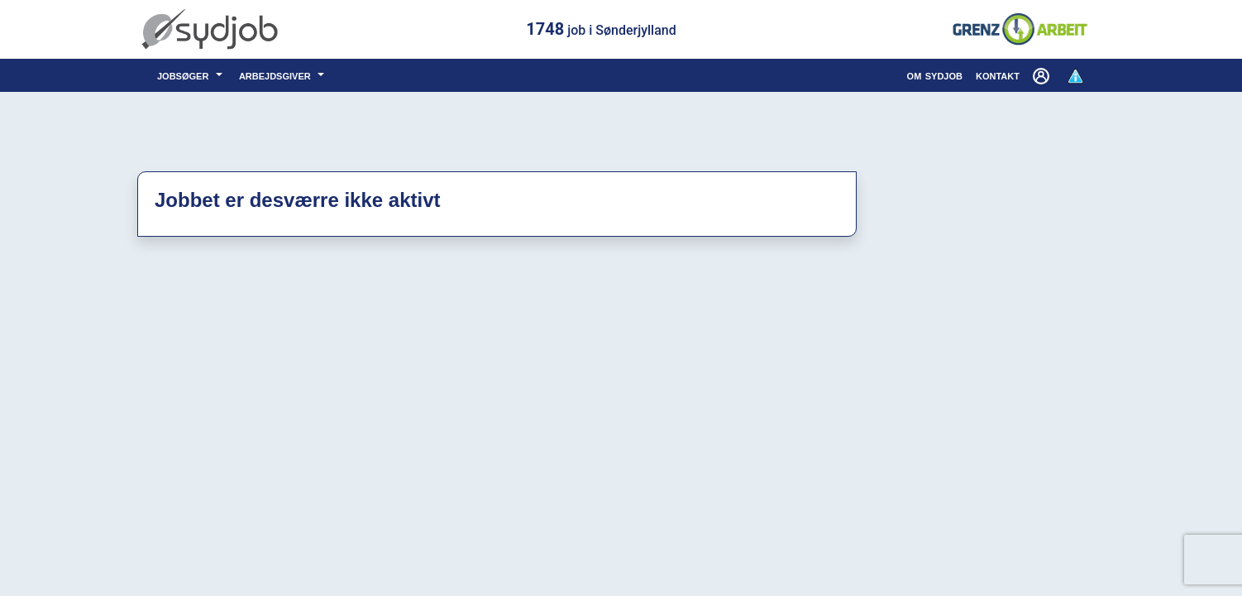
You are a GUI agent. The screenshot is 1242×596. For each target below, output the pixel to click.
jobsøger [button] (185, 75)
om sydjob (935, 75)
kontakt (998, 75)
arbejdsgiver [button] (276, 75)
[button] (1042, 75)
